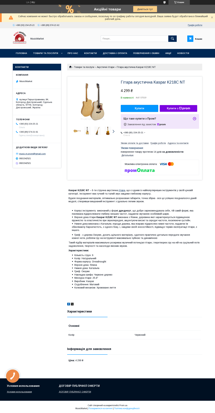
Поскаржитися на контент (101, 408)
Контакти (90, 53)
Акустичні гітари (105, 67)
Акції (168, 53)
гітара (122, 190)
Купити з (178, 108)
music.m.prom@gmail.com (32, 153)
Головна (21, 53)
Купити (139, 108)
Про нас (73, 53)
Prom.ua (123, 405)
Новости (183, 53)
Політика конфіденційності (127, 408)
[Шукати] (172, 38)
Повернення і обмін (146, 53)
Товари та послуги (45, 53)
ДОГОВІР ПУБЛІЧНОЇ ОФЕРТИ (75, 391)
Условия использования (19, 391)
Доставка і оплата (115, 53)
